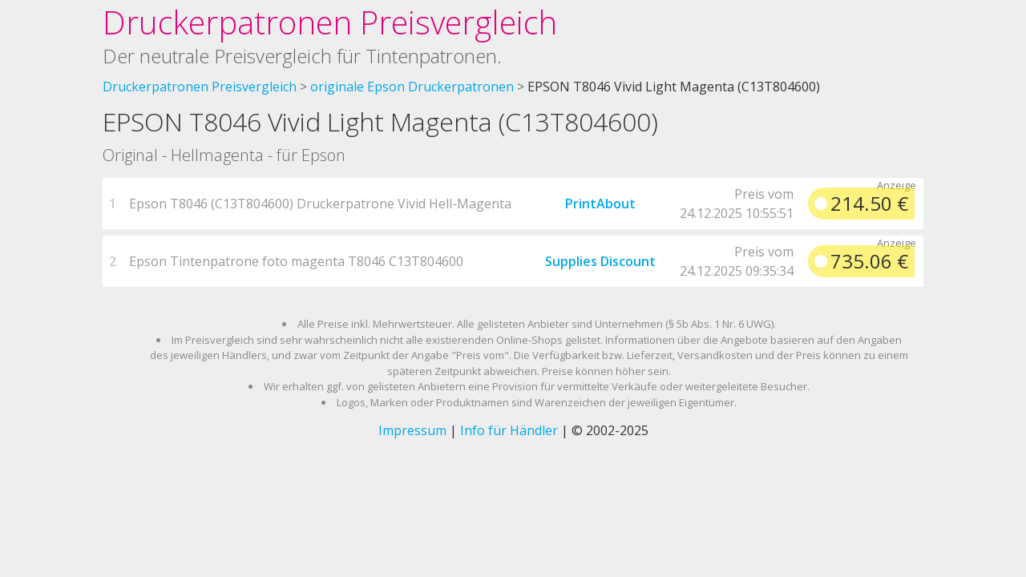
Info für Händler (509, 430)
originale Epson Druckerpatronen (412, 86)
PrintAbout (600, 203)
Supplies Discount (600, 261)
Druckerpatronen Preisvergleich (330, 22)
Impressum (412, 430)
